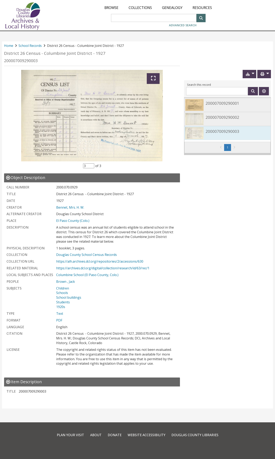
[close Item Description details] (24, 382)
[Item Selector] (88, 165)
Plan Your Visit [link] (70, 435)
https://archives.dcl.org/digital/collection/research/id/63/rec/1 (102, 268)
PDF (59, 320)
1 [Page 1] (229, 147)
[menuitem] (111, 7)
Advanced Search (182, 25)
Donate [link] (115, 435)
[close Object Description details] (25, 177)
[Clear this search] (264, 91)
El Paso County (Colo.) (72, 220)
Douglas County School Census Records (86, 254)
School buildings (68, 297)
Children (62, 288)
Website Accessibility (146, 435)
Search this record (199, 85)
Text (59, 313)
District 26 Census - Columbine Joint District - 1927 (54, 53)
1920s (60, 307)
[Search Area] (153, 18)
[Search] (201, 17)
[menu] (158, 7)
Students (63, 302)
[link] (227, 105)
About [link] (96, 435)
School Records (30, 45)
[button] (249, 74)
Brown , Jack (65, 281)
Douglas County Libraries (194, 435)
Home (8, 45)
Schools (62, 293)
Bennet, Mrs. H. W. (70, 207)
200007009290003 (21, 60)
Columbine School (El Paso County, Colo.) (87, 275)
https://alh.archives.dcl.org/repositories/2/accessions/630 (99, 261)
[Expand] (153, 78)
